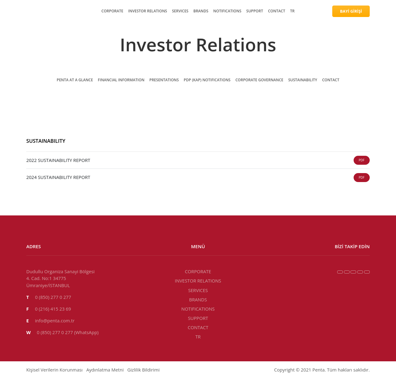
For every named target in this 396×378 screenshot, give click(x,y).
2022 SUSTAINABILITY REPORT (38, 249)
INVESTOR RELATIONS (41, 26)
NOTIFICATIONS (33, 42)
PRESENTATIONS (34, 171)
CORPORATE (29, 20)
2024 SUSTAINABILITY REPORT (110, 249)
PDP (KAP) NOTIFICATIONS (45, 177)
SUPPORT (25, 48)
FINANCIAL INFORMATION (46, 165)
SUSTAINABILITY (35, 188)
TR (18, 59)
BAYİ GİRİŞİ (16, 70)
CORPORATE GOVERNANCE (47, 182)
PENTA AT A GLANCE (38, 160)
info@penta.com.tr (25, 316)
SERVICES (26, 31)
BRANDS (25, 37)
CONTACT (26, 54)
